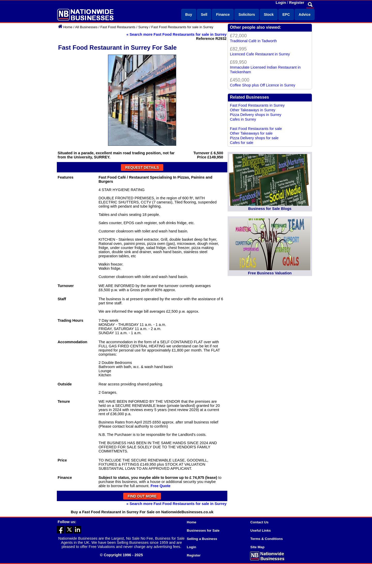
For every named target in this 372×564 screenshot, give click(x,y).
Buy (188, 14)
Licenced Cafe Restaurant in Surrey (260, 54)
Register (296, 3)
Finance (223, 14)
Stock (269, 14)
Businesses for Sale (203, 530)
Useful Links (260, 530)
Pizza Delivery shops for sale (254, 138)
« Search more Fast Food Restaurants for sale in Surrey (176, 34)
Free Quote (161, 486)
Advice (305, 14)
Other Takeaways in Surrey (252, 110)
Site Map (257, 547)
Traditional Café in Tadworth (253, 41)
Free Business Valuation (270, 273)
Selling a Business (202, 539)
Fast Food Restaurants (117, 27)
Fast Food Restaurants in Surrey (257, 105)
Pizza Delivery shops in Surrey (255, 115)
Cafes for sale (241, 143)
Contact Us (259, 522)
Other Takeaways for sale (251, 133)
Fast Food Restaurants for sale (256, 129)
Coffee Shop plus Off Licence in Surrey (262, 85)
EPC (286, 14)
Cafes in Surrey (243, 119)
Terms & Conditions (266, 539)
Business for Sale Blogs (269, 209)
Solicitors (246, 14)
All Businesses (86, 27)
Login (281, 3)
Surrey (143, 27)
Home (68, 27)
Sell (204, 14)
